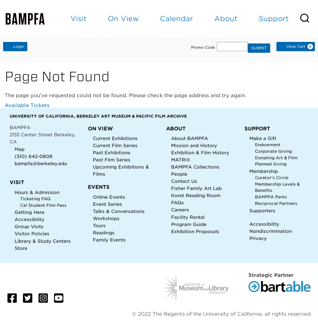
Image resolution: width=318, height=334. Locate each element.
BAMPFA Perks (271, 197)
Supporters (262, 210)
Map (20, 149)
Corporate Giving (273, 151)
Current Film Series (115, 145)
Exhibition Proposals (195, 231)
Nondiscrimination (270, 231)
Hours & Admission (37, 192)
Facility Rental (188, 217)
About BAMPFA (189, 138)
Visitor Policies (32, 233)
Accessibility (29, 219)
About (226, 18)
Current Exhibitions (115, 138)
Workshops (106, 218)
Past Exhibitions (111, 152)
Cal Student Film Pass (43, 205)
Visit (78, 18)
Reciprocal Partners (276, 203)
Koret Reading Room (195, 195)
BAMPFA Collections (195, 166)
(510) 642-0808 (33, 156)
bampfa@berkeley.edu (41, 163)
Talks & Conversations (119, 211)
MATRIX (180, 159)
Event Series (107, 204)
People (179, 174)
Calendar (176, 18)
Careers (180, 209)
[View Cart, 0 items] (295, 46)
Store (21, 248)
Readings (104, 232)
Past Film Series (111, 159)
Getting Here (29, 212)
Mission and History (194, 145)
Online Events (109, 197)
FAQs (177, 202)
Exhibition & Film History (200, 152)
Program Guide (189, 224)
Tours (99, 225)
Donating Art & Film (276, 158)
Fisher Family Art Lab (196, 188)
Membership (263, 171)
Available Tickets (27, 105)
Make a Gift (262, 138)
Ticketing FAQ (35, 198)
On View (123, 18)
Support (274, 18)
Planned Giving (271, 164)
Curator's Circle (271, 177)
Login (15, 46)
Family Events (109, 239)
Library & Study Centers (43, 241)
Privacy (258, 238)
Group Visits (29, 226)
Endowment (267, 144)
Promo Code (203, 47)
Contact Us (184, 181)
